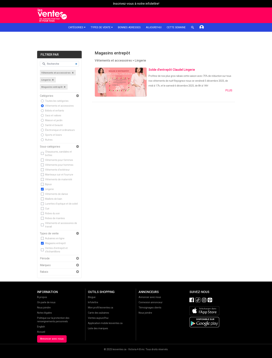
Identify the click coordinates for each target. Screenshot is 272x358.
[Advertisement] (136, 41)
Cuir (47, 208)
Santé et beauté (54, 125)
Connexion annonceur (151, 302)
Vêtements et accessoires (59, 105)
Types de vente (102, 27)
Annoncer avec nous (52, 338)
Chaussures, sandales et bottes (58, 153)
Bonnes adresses (129, 27)
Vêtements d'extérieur (57, 169)
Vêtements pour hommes (59, 164)
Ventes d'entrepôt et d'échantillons (56, 250)
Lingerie (49, 189)
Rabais (44, 271)
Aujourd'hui (154, 27)
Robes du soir (52, 213)
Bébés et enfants (54, 110)
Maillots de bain (53, 198)
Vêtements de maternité (58, 179)
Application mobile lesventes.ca (105, 323)
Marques (45, 265)
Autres (49, 139)
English (41, 326)
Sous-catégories (50, 146)
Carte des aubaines (98, 312)
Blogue (92, 297)
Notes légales (44, 312)
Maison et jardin (53, 120)
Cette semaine (176, 27)
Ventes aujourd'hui (98, 318)
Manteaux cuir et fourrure (59, 174)
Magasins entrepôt (55, 243)
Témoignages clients (150, 307)
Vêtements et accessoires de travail (61, 225)
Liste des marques (98, 328)
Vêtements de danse (56, 194)
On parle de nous (46, 302)
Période (45, 258)
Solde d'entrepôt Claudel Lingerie (171, 69)
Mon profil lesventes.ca (100, 307)
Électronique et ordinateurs (60, 130)
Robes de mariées (55, 218)
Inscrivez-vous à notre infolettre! (136, 4)
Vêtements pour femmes (59, 160)
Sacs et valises (53, 115)
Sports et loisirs (53, 134)
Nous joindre (44, 307)
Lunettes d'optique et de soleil (61, 203)
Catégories (77, 27)
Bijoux (48, 184)
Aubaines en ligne (55, 238)
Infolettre (93, 302)
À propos (42, 297)
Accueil (41, 331)
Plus (228, 90)
